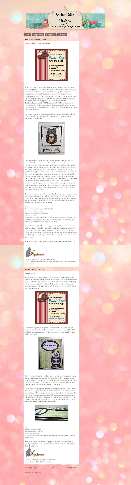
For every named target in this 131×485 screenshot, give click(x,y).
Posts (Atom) (38, 472)
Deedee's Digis (70, 332)
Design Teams (38, 35)
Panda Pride (30, 273)
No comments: (50, 459)
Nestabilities (72, 261)
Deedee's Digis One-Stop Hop (37, 43)
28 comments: (50, 259)
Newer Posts (30, 468)
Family (50, 462)
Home (27, 35)
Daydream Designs (36, 261)
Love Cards (63, 261)
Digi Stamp (56, 261)
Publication (62, 35)
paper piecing (29, 264)
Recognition (50, 35)
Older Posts (72, 468)
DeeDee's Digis (47, 261)
